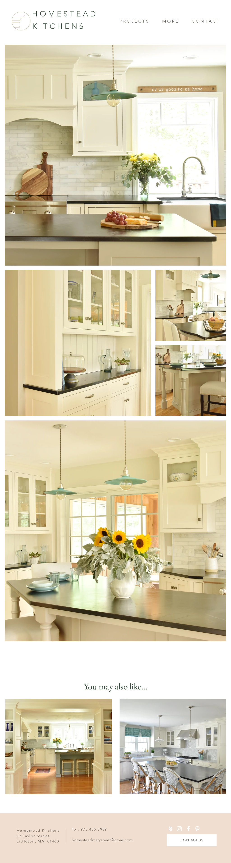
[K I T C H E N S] (73, 26)
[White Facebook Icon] (188, 828)
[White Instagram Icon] (179, 828)
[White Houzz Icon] (170, 828)
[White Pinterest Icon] (197, 828)
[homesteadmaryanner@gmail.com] (107, 840)
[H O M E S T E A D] (56, 14)
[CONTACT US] (192, 840)
